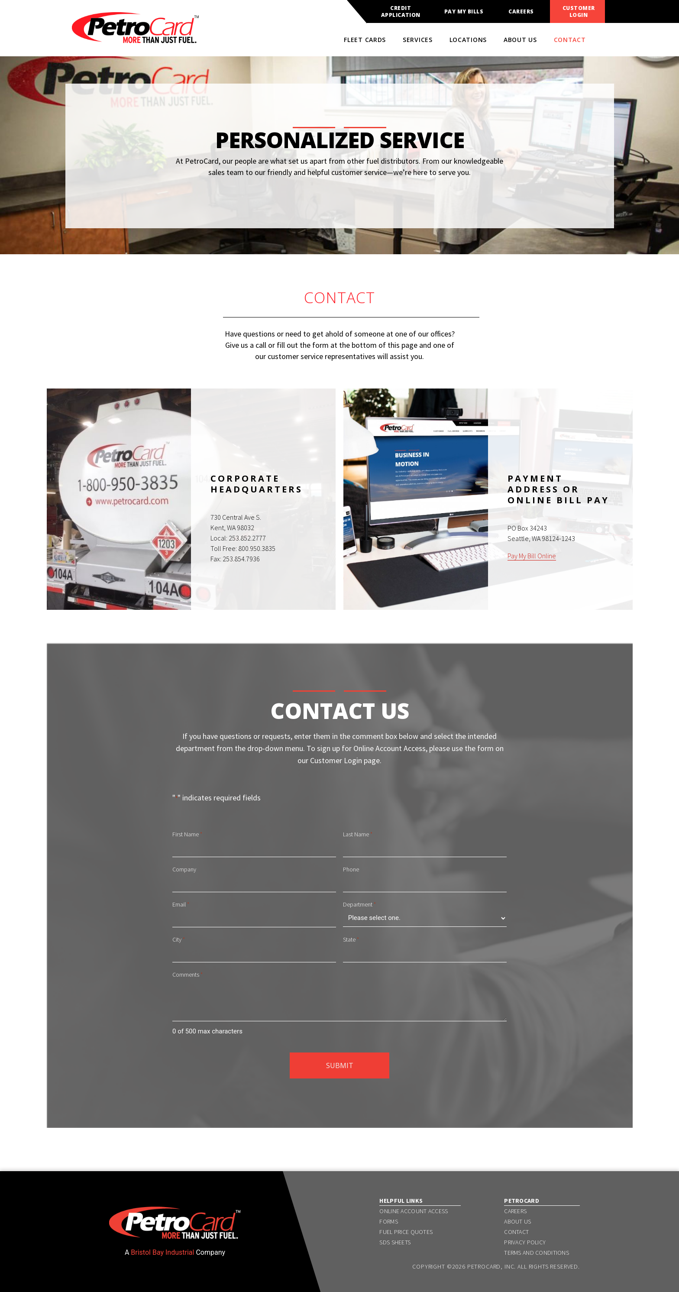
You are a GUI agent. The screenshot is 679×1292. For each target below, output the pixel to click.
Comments (187, 975)
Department (359, 904)
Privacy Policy (525, 1242)
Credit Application (400, 12)
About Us (520, 40)
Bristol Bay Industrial (162, 1252)
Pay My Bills (464, 11)
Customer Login (579, 12)
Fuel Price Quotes (406, 1232)
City (178, 940)
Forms (388, 1221)
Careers (521, 11)
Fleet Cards (365, 40)
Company (184, 869)
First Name (187, 834)
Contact (570, 40)
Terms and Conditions (536, 1252)
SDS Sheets (395, 1242)
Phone (351, 869)
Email (180, 904)
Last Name (357, 834)
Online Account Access (413, 1211)
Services (418, 40)
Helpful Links (401, 1201)
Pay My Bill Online (532, 555)
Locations (468, 40)
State (351, 940)
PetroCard (521, 1201)
